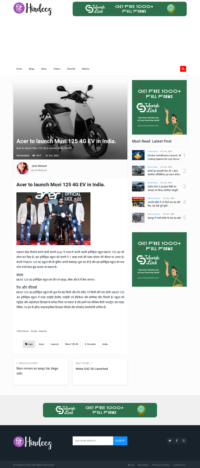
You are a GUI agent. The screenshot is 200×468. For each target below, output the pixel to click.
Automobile (153, 167)
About (131, 463)
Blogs (31, 69)
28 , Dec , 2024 (170, 214)
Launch (55, 344)
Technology (153, 151)
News (44, 69)
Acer (41, 344)
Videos (57, 69)
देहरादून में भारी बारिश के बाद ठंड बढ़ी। (163, 220)
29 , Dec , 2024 (167, 167)
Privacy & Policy (161, 463)
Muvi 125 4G (71, 344)
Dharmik (71, 69)
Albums (86, 69)
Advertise (143, 463)
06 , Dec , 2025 (168, 151)
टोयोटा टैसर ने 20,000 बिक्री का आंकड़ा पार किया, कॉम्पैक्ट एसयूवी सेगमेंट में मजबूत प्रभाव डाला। (163, 188)
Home (19, 69)
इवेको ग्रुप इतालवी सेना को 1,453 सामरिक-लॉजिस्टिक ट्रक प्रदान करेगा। (163, 173)
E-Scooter (90, 344)
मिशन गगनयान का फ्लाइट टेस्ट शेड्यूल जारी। (38, 371)
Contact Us (179, 463)
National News (154, 198)
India (105, 344)
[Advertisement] (100, 39)
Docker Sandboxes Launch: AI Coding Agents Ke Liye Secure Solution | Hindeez (163, 157)
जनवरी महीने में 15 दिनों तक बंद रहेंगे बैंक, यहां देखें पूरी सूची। (162, 204)
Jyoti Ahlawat (39, 166)
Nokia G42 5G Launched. (93, 368)
